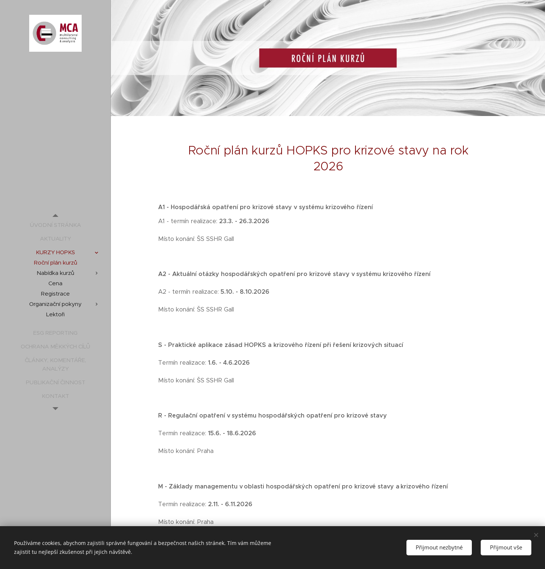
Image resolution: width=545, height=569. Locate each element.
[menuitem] (55, 225)
